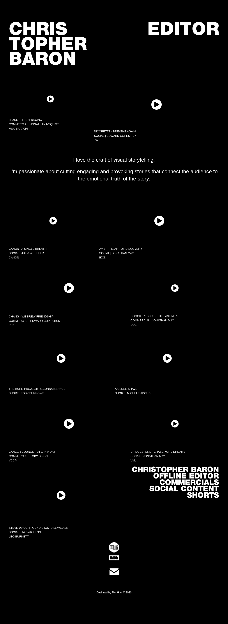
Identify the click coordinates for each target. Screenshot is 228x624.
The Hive (117, 592)
